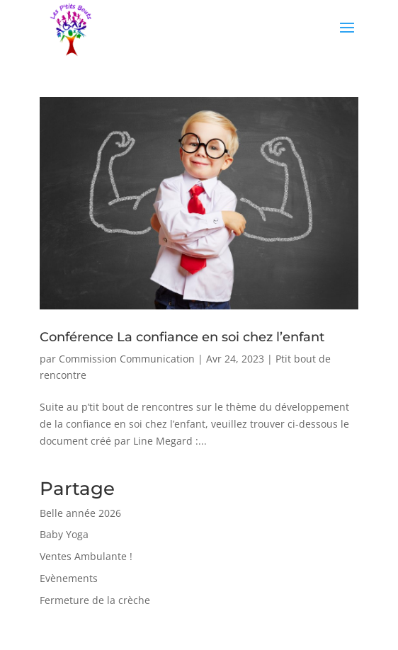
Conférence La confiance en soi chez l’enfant (182, 337)
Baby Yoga (64, 534)
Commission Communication (127, 358)
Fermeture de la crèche (95, 600)
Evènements (69, 578)
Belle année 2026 (80, 513)
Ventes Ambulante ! (86, 556)
